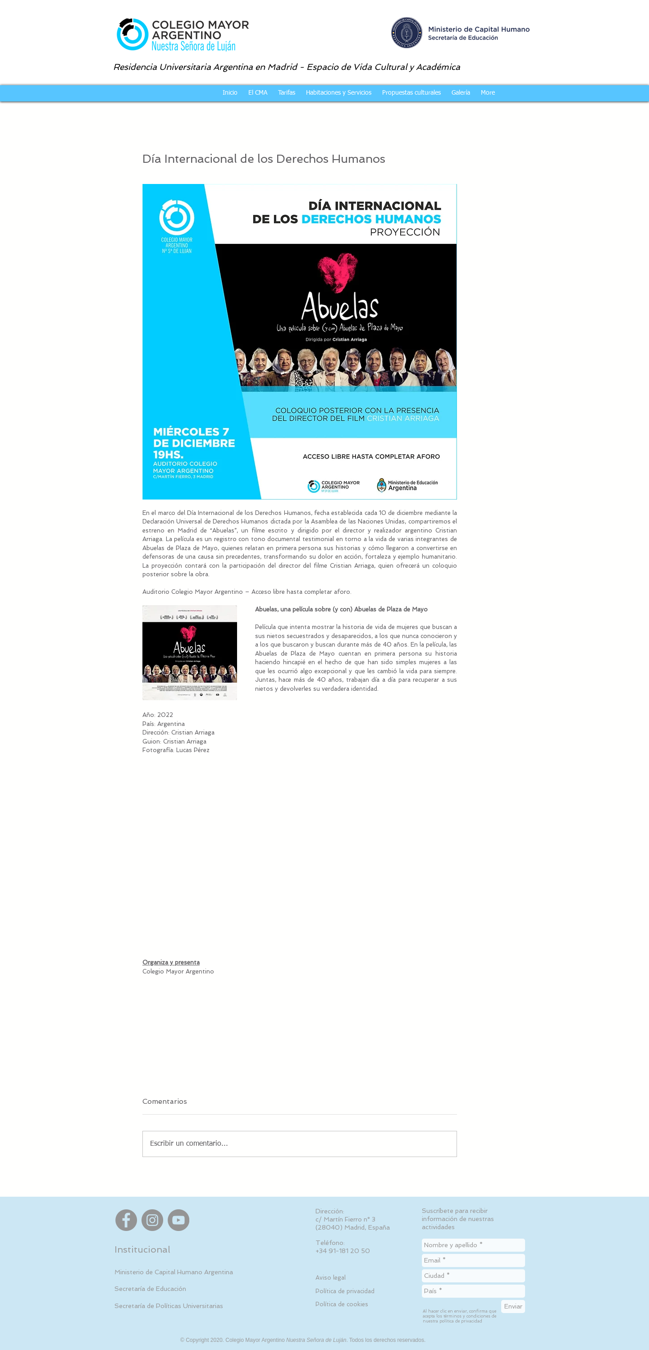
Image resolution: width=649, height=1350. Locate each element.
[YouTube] (178, 1220)
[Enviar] (513, 1306)
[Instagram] (152, 1220)
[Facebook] (126, 1220)
